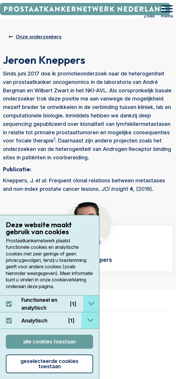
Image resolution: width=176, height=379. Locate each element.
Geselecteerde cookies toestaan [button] (49, 363)
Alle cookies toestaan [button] (49, 342)
